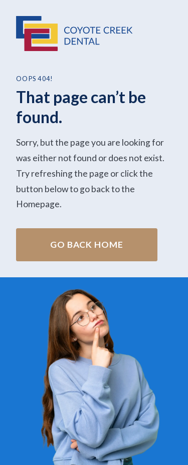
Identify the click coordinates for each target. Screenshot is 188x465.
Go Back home (86, 244)
